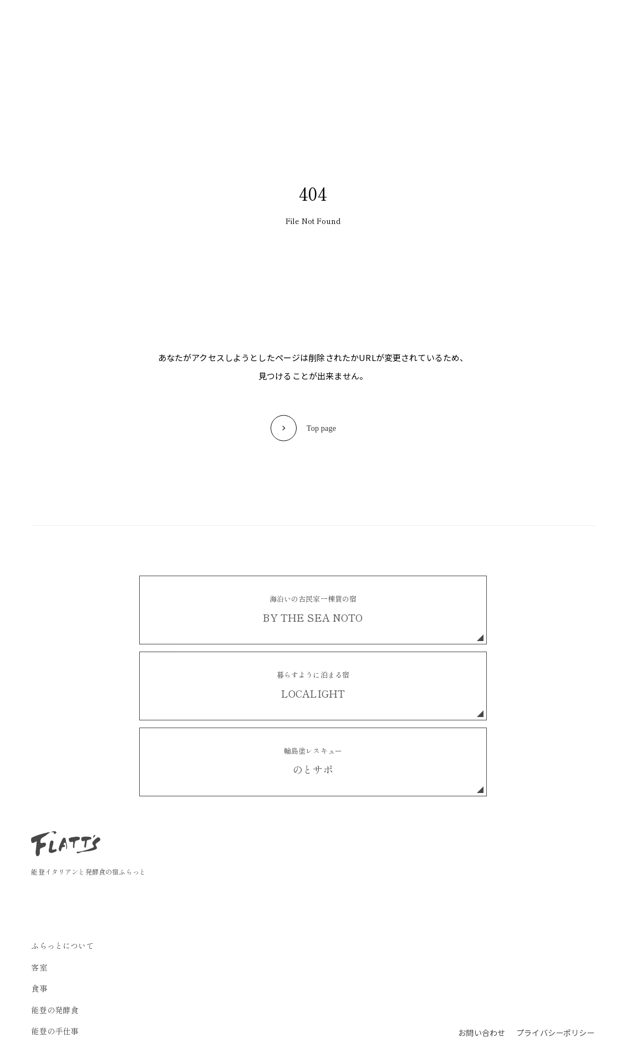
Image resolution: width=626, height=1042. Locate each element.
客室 (194, 23)
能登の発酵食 (269, 23)
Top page (321, 428)
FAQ (424, 23)
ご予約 (549, 23)
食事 (223, 23)
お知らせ (386, 23)
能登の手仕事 (332, 23)
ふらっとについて (140, 23)
